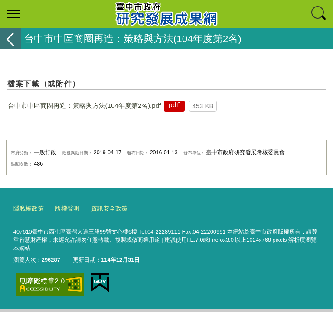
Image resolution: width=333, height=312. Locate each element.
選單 (14, 14)
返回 (10, 38)
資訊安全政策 (104, 208)
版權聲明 (64, 208)
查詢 (319, 14)
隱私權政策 (27, 208)
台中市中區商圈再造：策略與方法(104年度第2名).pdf (84, 105)
